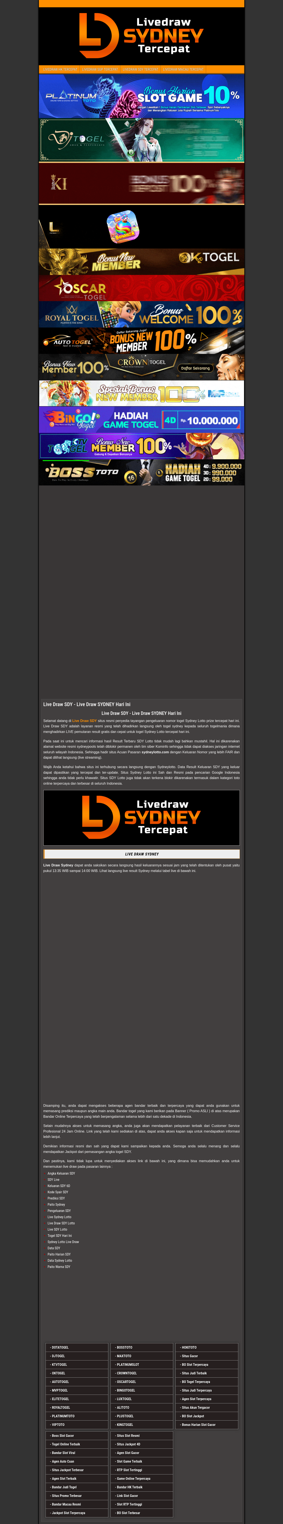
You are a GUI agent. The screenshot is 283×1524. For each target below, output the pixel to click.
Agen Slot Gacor (128, 1453)
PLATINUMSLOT (128, 1365)
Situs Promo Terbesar (67, 1496)
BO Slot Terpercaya (195, 1365)
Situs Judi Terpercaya (197, 1390)
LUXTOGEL (124, 1399)
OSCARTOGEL (126, 1382)
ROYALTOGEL (61, 1408)
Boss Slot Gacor (63, 1436)
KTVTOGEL (59, 1365)
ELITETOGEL (60, 1399)
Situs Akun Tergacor (196, 1408)
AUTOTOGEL (60, 1382)
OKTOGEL (58, 1373)
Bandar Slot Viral (63, 1453)
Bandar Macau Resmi (66, 1504)
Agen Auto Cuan (63, 1461)
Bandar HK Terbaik (129, 1487)
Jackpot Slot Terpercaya (68, 1513)
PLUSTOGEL (125, 1416)
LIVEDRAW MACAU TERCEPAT (183, 69)
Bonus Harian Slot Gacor (199, 1425)
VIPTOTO (58, 1425)
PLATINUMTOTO (63, 1416)
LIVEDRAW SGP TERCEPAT (100, 69)
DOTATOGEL (60, 1347)
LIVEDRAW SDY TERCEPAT (140, 69)
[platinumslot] (141, 1307)
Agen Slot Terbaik (64, 1479)
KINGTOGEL (125, 1425)
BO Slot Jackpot (193, 1416)
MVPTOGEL (60, 1390)
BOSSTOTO (124, 1347)
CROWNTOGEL (127, 1373)
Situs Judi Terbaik (194, 1373)
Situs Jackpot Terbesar (68, 1470)
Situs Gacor (190, 1356)
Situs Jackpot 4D (128, 1444)
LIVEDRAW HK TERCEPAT (60, 69)
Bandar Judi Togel (64, 1487)
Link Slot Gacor (127, 1496)
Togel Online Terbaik (66, 1444)
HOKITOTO (189, 1347)
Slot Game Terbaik (129, 1461)
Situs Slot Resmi (128, 1436)
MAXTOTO (124, 1356)
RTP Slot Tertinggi (129, 1470)
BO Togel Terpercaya (196, 1382)
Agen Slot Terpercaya (196, 1399)
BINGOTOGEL (126, 1390)
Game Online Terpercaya (133, 1479)
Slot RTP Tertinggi (129, 1504)
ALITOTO (123, 1408)
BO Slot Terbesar (128, 1513)
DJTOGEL (58, 1356)
